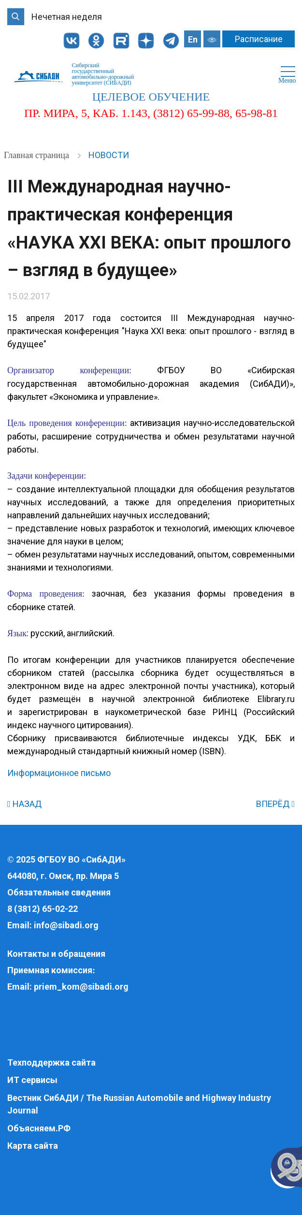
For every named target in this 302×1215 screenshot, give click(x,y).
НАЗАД (24, 804)
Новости (108, 155)
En (193, 39)
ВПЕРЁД (275, 804)
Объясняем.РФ (39, 1128)
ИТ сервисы (32, 1080)
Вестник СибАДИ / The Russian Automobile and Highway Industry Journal (139, 1104)
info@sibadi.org (66, 925)
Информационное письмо (59, 773)
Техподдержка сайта (51, 1062)
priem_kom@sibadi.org (81, 986)
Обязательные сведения (59, 892)
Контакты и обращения (56, 954)
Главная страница (37, 155)
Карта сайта (32, 1146)
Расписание (259, 39)
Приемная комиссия (49, 970)
